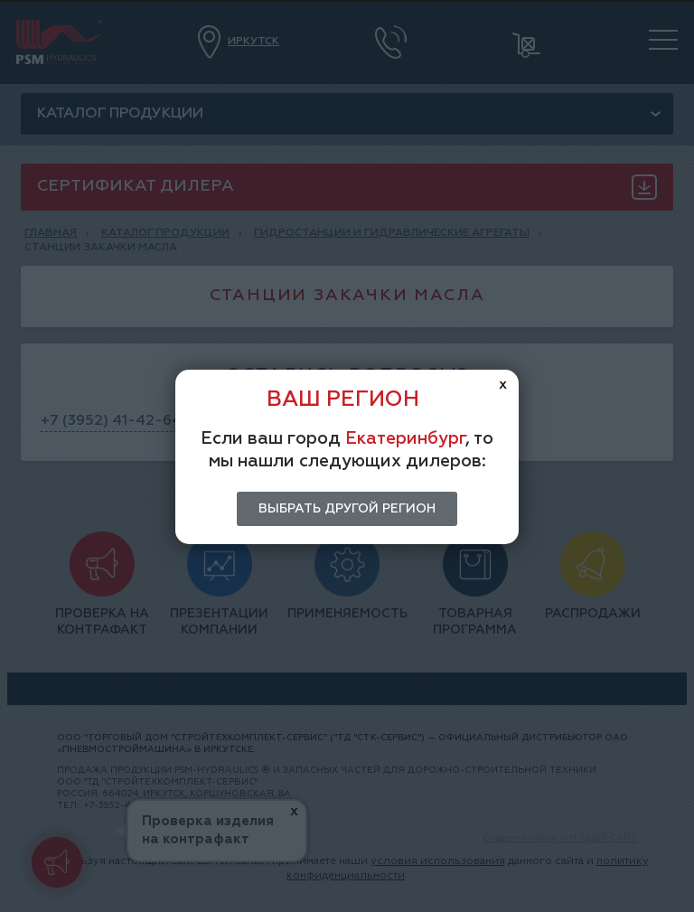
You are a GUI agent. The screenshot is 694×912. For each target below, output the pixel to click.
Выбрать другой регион (347, 509)
